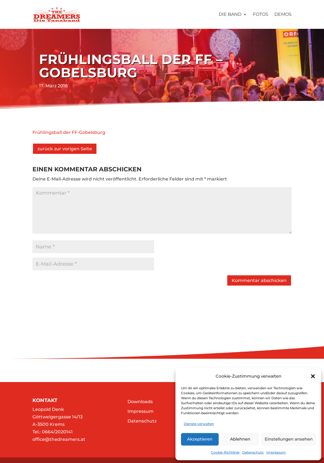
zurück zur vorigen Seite (64, 148)
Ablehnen (240, 439)
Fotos (260, 14)
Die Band (230, 14)
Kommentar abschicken (259, 280)
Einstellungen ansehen (289, 439)
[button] (313, 376)
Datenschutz (253, 452)
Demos (283, 14)
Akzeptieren (199, 439)
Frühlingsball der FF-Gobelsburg (68, 132)
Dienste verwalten (199, 424)
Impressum (276, 452)
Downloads (140, 401)
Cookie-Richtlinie (225, 452)
